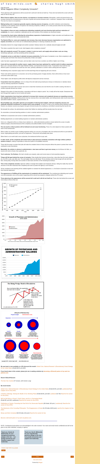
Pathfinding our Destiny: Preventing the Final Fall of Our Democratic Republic (22, 403)
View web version (37, 459)
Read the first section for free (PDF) (29, 400)
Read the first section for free (38, 413)
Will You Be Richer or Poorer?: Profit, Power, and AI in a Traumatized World (21, 398)
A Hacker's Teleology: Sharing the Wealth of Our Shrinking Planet (19, 393)
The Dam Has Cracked (7, 381)
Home (37, 456)
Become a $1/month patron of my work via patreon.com (16, 418)
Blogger (40, 462)
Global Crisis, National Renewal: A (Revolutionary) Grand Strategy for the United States (25, 389)
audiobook (65, 389)
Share (3, 450)
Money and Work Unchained (8, 413)
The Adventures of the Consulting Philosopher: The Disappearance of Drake (21, 408)
